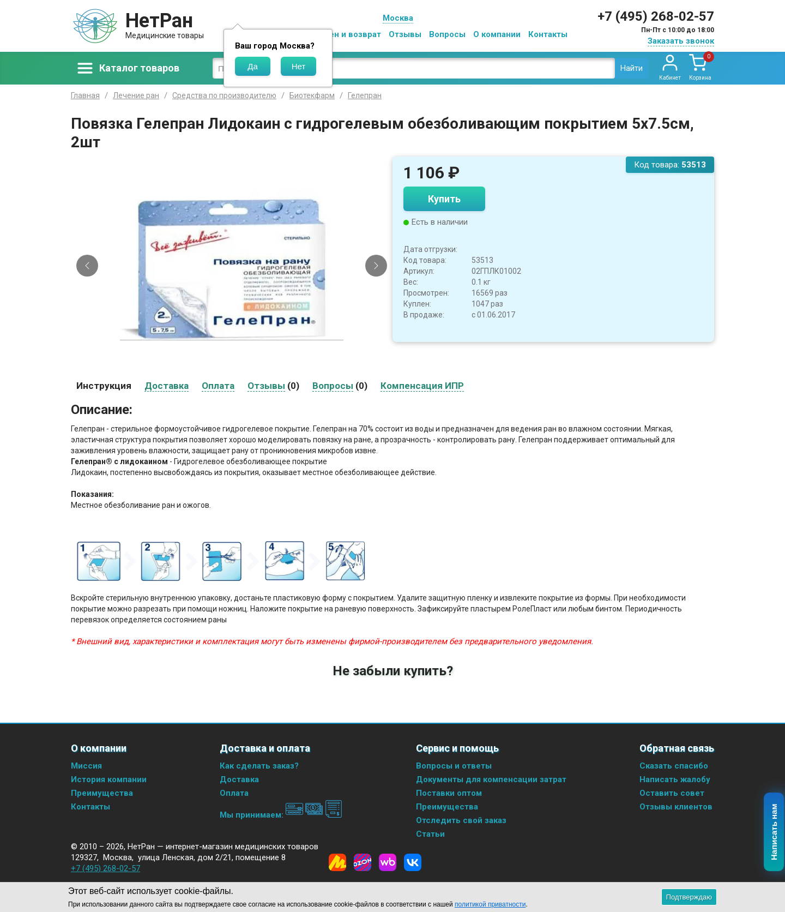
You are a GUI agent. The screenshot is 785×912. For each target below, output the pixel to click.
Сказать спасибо (673, 766)
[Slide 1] (227, 366)
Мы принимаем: (281, 815)
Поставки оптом (449, 793)
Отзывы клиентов (675, 807)
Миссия (86, 766)
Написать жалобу (674, 779)
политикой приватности (490, 904)
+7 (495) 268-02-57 (655, 16)
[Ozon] (362, 862)
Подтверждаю (689, 897)
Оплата (234, 793)
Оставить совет (671, 793)
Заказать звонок (681, 41)
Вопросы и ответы (454, 766)
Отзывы (405, 34)
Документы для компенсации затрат (491, 779)
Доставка (239, 779)
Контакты (547, 34)
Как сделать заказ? (259, 766)
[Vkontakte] (412, 862)
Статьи (430, 834)
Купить (444, 199)
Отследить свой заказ (461, 820)
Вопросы (447, 34)
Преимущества (102, 793)
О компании (497, 34)
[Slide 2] (236, 366)
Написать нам (774, 832)
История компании (109, 779)
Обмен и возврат (346, 34)
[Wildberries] (387, 862)
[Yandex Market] (337, 862)
